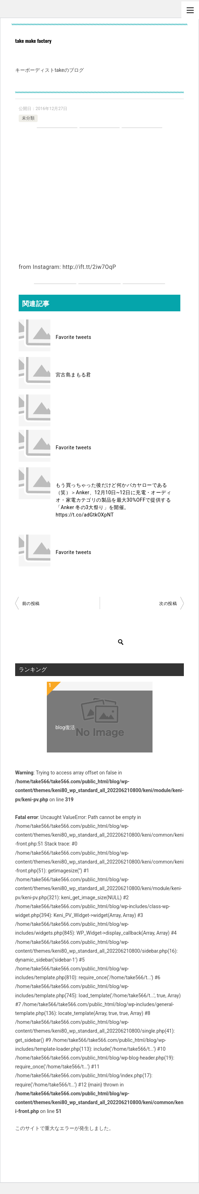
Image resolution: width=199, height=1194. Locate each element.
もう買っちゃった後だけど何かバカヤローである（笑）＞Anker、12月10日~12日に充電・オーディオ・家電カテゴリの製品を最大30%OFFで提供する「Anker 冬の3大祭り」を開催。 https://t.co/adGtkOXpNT (113, 500)
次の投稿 (168, 603)
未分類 (28, 118)
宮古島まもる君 (73, 374)
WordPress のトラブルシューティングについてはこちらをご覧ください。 (97, 1144)
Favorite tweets (73, 337)
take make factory (33, 40)
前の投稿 (31, 603)
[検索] (75, 642)
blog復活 (65, 727)
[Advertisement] (99, 188)
